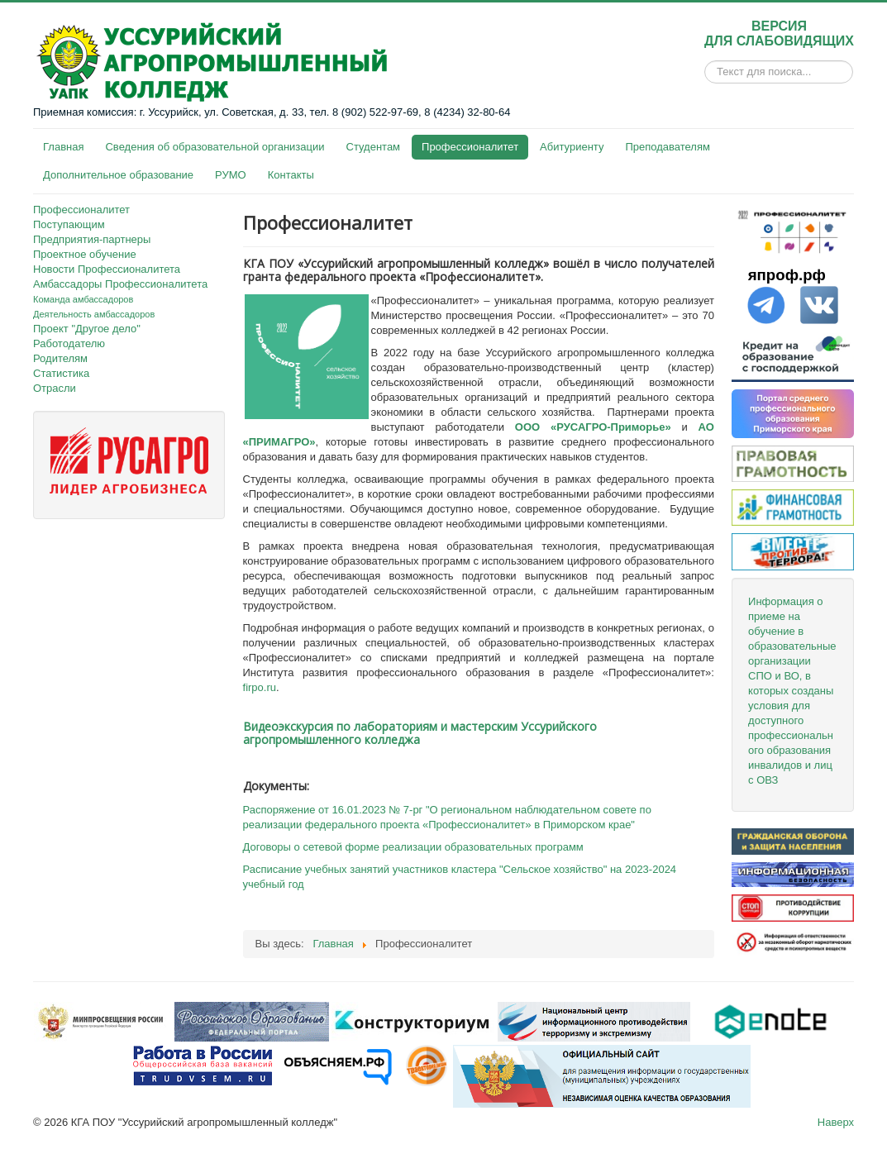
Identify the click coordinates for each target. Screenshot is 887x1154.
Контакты (291, 175)
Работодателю (69, 343)
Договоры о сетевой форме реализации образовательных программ (413, 847)
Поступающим (69, 224)
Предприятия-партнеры (91, 239)
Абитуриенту (571, 147)
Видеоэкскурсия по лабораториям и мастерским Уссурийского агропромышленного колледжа (420, 732)
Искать (704, 72)
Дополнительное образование (118, 175)
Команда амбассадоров (83, 299)
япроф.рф (787, 275)
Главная (63, 147)
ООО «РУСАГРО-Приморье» (593, 427)
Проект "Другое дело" (87, 328)
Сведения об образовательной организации (214, 147)
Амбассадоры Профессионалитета (120, 284)
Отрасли (54, 388)
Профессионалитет (470, 147)
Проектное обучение (84, 254)
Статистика (61, 373)
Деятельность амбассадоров (94, 314)
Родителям (60, 358)
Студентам (373, 147)
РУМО (230, 175)
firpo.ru (259, 687)
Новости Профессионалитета (106, 269)
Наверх (836, 1122)
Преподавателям (667, 147)
